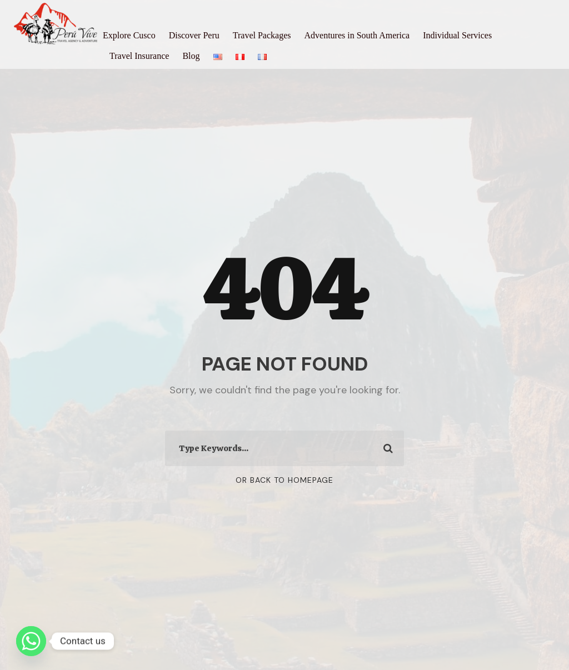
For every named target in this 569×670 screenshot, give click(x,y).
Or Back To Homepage (284, 480)
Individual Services (457, 35)
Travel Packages (262, 35)
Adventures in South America (357, 35)
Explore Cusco (129, 35)
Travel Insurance (139, 56)
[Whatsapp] (31, 641)
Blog (190, 56)
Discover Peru (194, 35)
